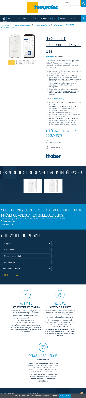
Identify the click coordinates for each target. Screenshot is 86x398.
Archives (63, 18)
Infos (73, 18)
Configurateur (45, 18)
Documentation (53, 141)
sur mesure (43, 357)
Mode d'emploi (53, 147)
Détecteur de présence (42, 25)
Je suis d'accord (65, 396)
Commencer (5, 224)
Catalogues (23, 18)
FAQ (55, 18)
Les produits (5, 25)
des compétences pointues (26, 305)
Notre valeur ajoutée (60, 305)
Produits (11, 18)
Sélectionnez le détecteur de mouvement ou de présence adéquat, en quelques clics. (41, 212)
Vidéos (33, 18)
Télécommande (58, 25)
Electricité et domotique (22, 25)
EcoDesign (6, 22)
